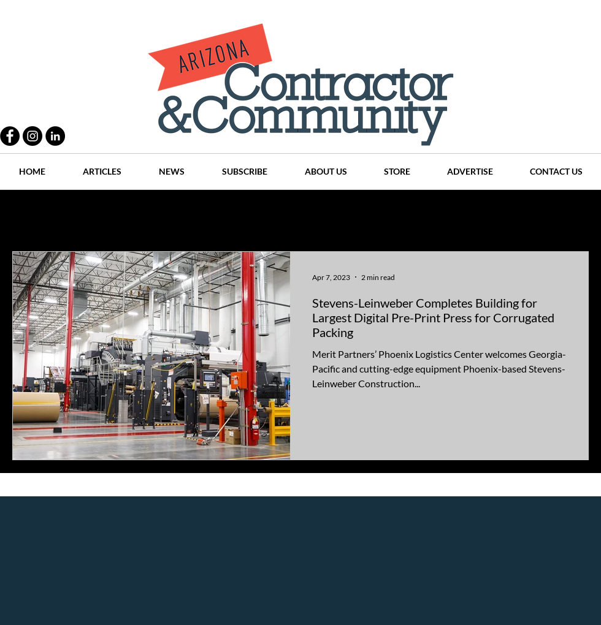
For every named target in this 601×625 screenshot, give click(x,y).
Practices (88, 215)
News (356, 215)
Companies (462, 215)
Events (520, 215)
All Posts (29, 215)
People (144, 215)
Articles (306, 215)
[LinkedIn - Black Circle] (55, 136)
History (252, 215)
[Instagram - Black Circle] (32, 136)
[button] (573, 216)
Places (404, 215)
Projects (197, 215)
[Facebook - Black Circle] (10, 136)
